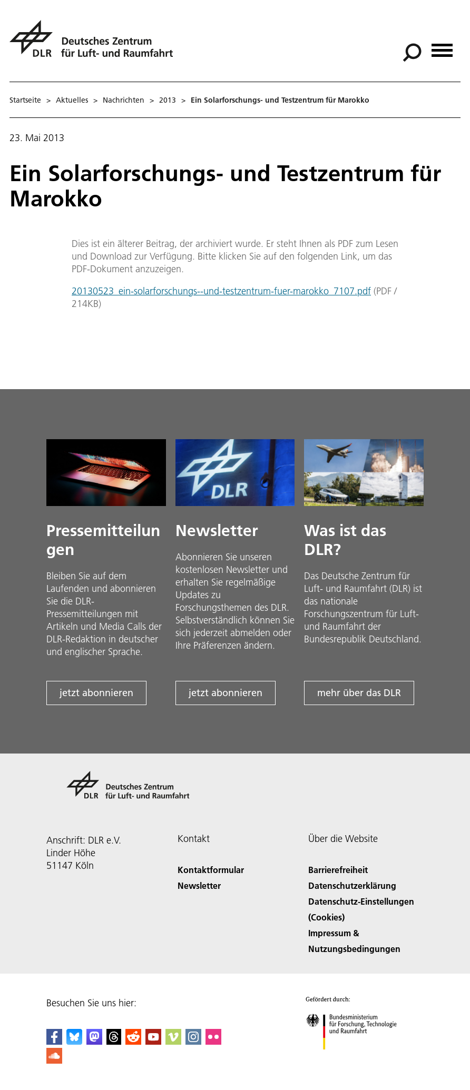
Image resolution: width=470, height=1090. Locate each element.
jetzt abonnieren (96, 693)
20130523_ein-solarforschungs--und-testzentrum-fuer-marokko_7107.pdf (221, 291)
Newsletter (199, 885)
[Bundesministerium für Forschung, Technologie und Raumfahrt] (357, 1059)
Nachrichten (123, 100)
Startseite (25, 100)
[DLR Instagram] (193, 1041)
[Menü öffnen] (442, 46)
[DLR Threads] (113, 1041)
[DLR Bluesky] (74, 1041)
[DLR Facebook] (54, 1041)
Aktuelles (72, 100)
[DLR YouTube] (153, 1041)
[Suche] (412, 52)
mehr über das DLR (359, 693)
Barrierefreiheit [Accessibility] (338, 869)
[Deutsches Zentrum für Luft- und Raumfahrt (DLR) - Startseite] (95, 44)
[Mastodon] (94, 1041)
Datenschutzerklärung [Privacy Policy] (352, 885)
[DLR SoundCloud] (54, 1060)
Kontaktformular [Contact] (211, 869)
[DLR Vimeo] (173, 1041)
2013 (167, 100)
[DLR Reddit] (133, 1041)
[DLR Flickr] (213, 1041)
